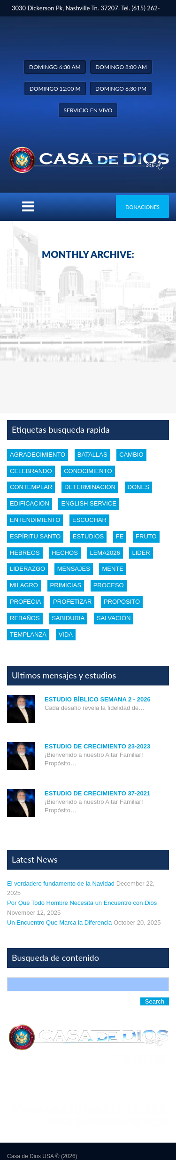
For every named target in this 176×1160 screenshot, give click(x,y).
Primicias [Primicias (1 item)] (65, 585)
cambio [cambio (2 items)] (131, 454)
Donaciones (142, 207)
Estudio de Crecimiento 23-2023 (97, 746)
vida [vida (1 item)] (66, 634)
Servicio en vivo (88, 110)
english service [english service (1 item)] (88, 503)
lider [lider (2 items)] (141, 552)
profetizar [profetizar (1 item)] (72, 601)
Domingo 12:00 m (55, 88)
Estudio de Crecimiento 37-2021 (97, 793)
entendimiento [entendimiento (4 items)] (35, 519)
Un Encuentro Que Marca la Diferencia (59, 922)
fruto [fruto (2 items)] (146, 536)
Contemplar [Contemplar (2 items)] (31, 486)
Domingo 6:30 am (55, 66)
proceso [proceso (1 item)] (108, 585)
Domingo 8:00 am (121, 66)
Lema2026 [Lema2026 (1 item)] (105, 552)
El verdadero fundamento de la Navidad (61, 883)
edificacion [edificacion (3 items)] (29, 503)
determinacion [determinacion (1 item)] (89, 486)
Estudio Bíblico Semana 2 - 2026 (98, 699)
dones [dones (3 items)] (138, 486)
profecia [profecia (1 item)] (25, 601)
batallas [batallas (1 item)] (92, 454)
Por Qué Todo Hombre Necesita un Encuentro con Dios (82, 902)
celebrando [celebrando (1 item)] (31, 471)
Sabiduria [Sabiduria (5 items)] (68, 618)
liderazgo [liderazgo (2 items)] (27, 568)
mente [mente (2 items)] (112, 568)
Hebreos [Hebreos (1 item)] (25, 552)
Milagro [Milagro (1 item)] (24, 585)
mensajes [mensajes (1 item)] (73, 568)
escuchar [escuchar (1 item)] (89, 519)
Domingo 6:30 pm (120, 88)
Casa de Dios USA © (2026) (42, 1156)
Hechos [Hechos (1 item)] (65, 552)
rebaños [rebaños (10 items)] (25, 618)
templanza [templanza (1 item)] (28, 634)
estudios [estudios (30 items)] (88, 536)
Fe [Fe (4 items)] (120, 536)
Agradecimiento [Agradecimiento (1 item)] (37, 454)
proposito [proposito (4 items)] (122, 601)
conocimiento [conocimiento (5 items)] (88, 471)
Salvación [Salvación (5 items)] (113, 618)
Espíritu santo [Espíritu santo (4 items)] (35, 536)
